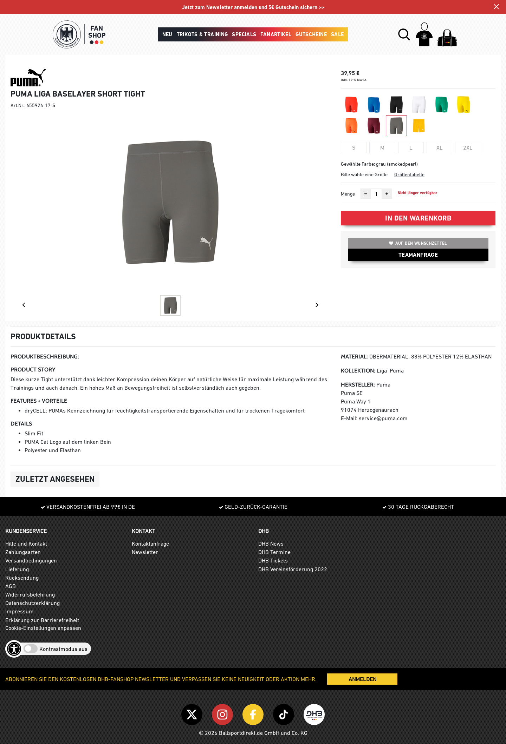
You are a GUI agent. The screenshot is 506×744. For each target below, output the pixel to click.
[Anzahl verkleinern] (366, 194)
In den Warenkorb (418, 218)
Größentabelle (409, 174)
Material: (354, 356)
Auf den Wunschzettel (418, 243)
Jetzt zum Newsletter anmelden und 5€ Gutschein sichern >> (253, 7)
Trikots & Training (202, 34)
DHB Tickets (273, 560)
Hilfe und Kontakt (26, 543)
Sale (337, 34)
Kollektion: (358, 370)
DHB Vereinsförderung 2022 (292, 569)
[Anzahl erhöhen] (387, 194)
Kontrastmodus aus (63, 649)
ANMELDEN (362, 679)
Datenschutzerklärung (32, 603)
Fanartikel (275, 34)
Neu (167, 34)
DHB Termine (274, 552)
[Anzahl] (376, 194)
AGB (10, 586)
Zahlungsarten (23, 552)
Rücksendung (22, 577)
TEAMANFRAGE (418, 254)
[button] (404, 34)
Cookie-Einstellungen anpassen (43, 628)
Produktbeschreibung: (45, 356)
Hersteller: (358, 384)
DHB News (271, 543)
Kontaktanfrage (150, 543)
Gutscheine (311, 34)
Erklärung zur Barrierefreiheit (42, 620)
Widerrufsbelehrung (30, 594)
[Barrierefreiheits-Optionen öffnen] (14, 649)
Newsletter (145, 552)
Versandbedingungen (31, 560)
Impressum (19, 611)
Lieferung (17, 569)
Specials (244, 34)
